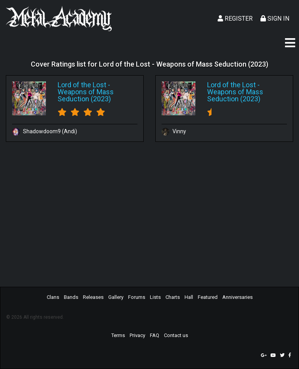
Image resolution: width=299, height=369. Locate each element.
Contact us (176, 335)
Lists (155, 297)
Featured (208, 297)
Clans (53, 297)
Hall (189, 297)
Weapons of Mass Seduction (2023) (86, 95)
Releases (93, 297)
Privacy (137, 335)
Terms (118, 335)
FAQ (154, 335)
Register (235, 18)
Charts (172, 297)
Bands (71, 297)
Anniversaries (237, 297)
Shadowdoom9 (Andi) (44, 131)
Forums (136, 297)
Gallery (115, 297)
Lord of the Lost (82, 85)
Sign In (274, 18)
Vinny (174, 131)
